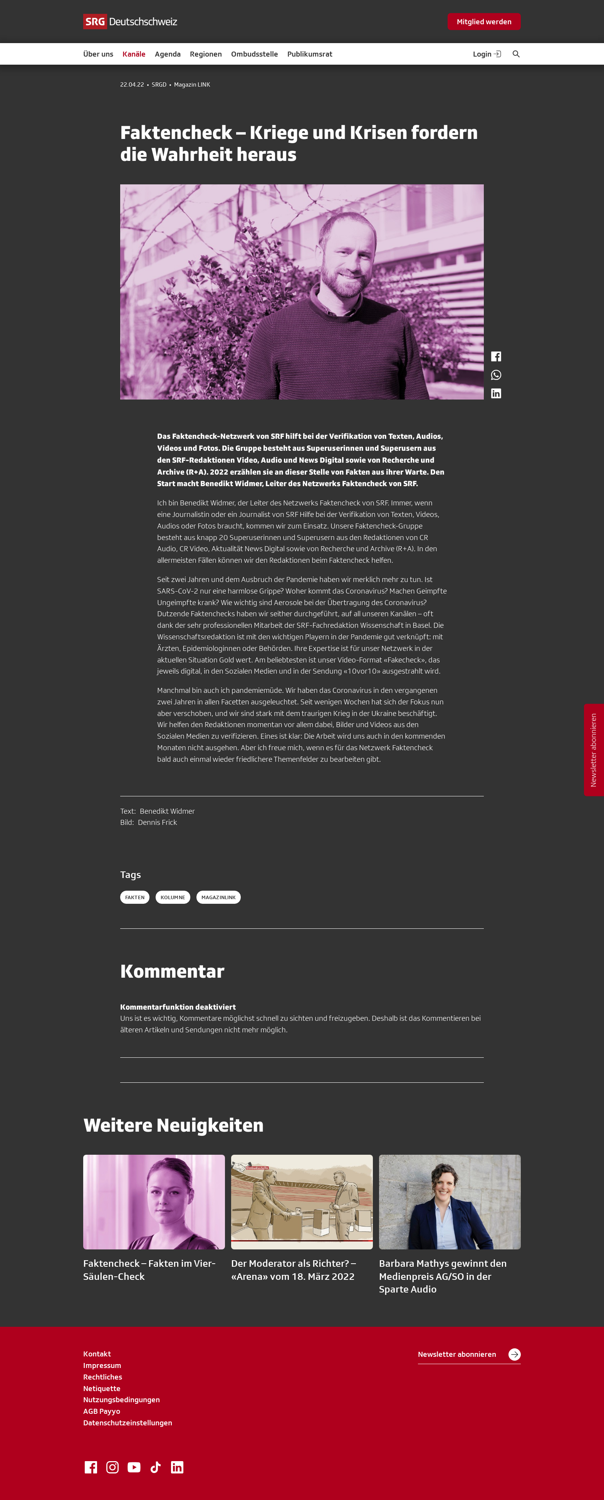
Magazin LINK (192, 84)
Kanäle (134, 54)
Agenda (168, 54)
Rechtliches (102, 1377)
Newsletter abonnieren (469, 1354)
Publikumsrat (309, 54)
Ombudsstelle (254, 54)
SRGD (159, 84)
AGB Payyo (101, 1411)
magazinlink (218, 897)
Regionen (206, 54)
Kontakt (97, 1353)
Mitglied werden (484, 21)
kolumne (173, 897)
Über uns (98, 54)
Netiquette (102, 1388)
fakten (134, 897)
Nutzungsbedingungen (121, 1399)
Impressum (102, 1365)
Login (487, 54)
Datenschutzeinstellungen (127, 1422)
